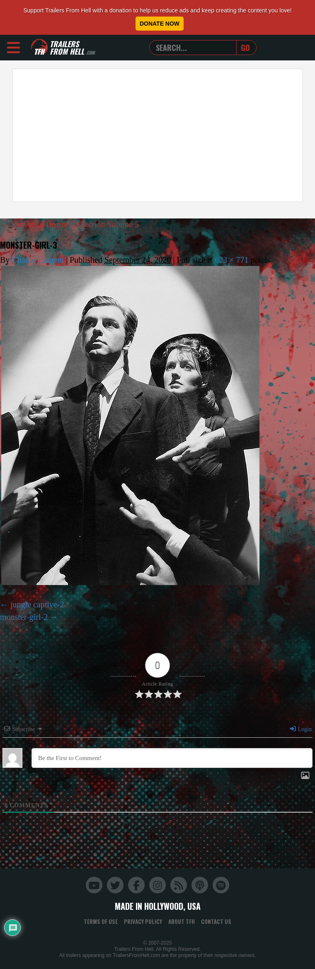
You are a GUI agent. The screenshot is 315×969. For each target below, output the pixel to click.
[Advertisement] (150, 135)
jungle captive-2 (37, 604)
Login (300, 729)
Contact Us (216, 921)
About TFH (181, 921)
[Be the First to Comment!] (172, 758)
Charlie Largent (38, 259)
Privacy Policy (143, 921)
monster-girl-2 (24, 616)
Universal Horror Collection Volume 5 (70, 224)
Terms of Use (101, 921)
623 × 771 (231, 259)
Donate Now (159, 23)
